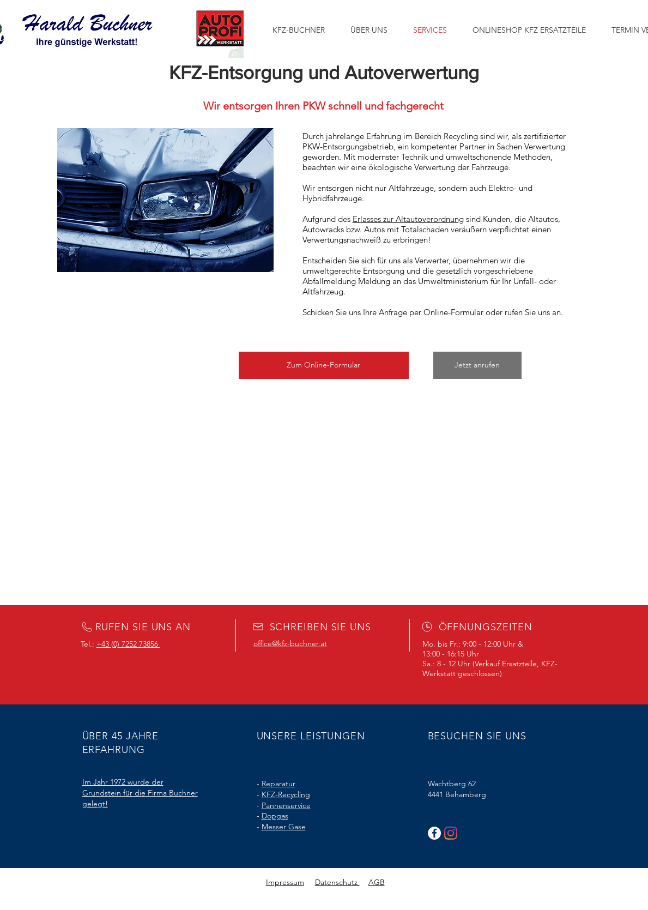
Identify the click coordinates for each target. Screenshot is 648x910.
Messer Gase (284, 826)
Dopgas (275, 816)
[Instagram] (450, 833)
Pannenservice (286, 805)
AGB (376, 882)
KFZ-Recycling (286, 794)
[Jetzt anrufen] (477, 365)
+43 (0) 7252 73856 (128, 644)
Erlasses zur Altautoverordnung (408, 219)
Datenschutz (337, 882)
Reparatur (278, 783)
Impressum (285, 882)
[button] (324, 365)
